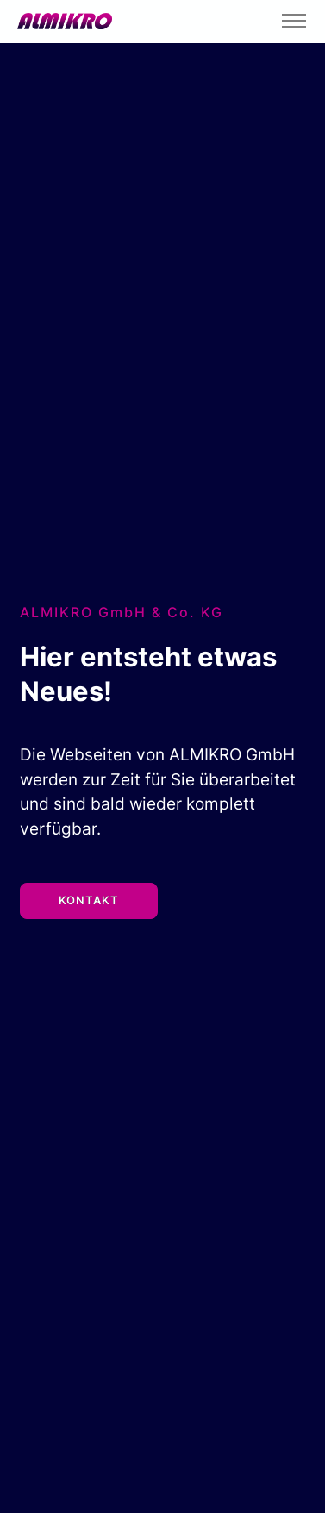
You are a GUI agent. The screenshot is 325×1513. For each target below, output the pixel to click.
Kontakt (89, 900)
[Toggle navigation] (293, 21)
